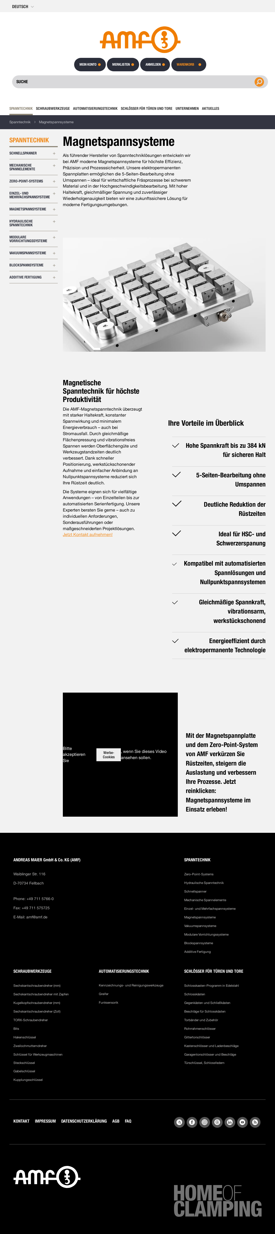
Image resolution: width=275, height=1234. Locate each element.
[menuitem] (21, 108)
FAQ (128, 1121)
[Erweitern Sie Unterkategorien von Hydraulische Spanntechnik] (54, 221)
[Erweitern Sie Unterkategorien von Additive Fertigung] (54, 277)
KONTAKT (21, 1121)
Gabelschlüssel (24, 1071)
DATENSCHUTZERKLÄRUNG (84, 1121)
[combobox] (140, 81)
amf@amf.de (37, 917)
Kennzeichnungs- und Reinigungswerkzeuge (131, 985)
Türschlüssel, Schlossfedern (204, 1063)
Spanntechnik (20, 122)
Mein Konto (87, 64)
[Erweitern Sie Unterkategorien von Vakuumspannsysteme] (54, 253)
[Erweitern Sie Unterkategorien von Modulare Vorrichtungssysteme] (54, 237)
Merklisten (121, 64)
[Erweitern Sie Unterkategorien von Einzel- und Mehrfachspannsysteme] (54, 193)
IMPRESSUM (45, 1121)
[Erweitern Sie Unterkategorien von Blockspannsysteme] (54, 265)
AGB (116, 1121)
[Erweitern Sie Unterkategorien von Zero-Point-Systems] (54, 181)
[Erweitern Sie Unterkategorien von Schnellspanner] (54, 153)
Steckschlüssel (24, 1063)
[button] (23, 6)
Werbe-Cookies (109, 754)
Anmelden (153, 64)
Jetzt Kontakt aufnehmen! (88, 534)
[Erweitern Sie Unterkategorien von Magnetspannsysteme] (54, 209)
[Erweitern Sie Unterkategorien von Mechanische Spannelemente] (54, 165)
